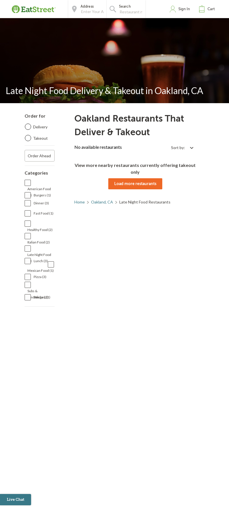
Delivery (40, 126)
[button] (208, 9)
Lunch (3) (41, 261)
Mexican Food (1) (40, 270)
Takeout (40, 138)
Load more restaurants (135, 183)
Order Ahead (39, 155)
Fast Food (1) (43, 213)
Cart (211, 9)
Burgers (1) (42, 195)
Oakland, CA (102, 202)
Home (79, 202)
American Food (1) (39, 189)
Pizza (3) (40, 277)
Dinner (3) (41, 203)
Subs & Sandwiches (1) (38, 291)
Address (87, 7)
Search (125, 7)
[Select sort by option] (182, 147)
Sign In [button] (184, 9)
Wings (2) (41, 297)
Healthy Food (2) (40, 230)
